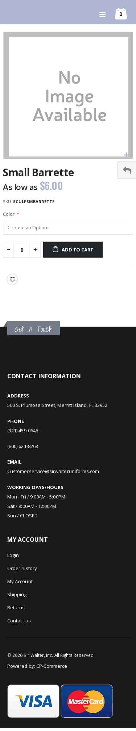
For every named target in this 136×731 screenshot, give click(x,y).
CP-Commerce (51, 666)
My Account (20, 581)
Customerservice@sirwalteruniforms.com (53, 471)
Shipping (17, 594)
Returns (16, 607)
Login (13, 555)
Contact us (19, 620)
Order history (22, 568)
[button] (126, 155)
